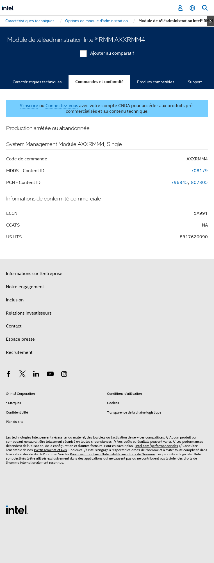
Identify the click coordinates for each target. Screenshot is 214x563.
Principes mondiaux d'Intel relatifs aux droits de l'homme (112, 454)
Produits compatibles (155, 81)
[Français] (192, 8)
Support (195, 81)
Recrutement (19, 352)
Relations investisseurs (28, 313)
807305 (199, 182)
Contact (14, 326)
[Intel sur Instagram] (64, 375)
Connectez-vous (61, 106)
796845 (179, 182)
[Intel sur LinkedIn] (36, 375)
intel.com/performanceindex (156, 446)
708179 (199, 171)
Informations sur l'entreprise (34, 273)
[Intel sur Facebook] (8, 375)
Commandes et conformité (99, 81)
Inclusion (15, 300)
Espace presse (20, 339)
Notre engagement (25, 287)
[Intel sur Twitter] (22, 375)
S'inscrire (29, 106)
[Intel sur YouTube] (50, 375)
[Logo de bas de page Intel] (17, 509)
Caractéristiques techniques (37, 81)
